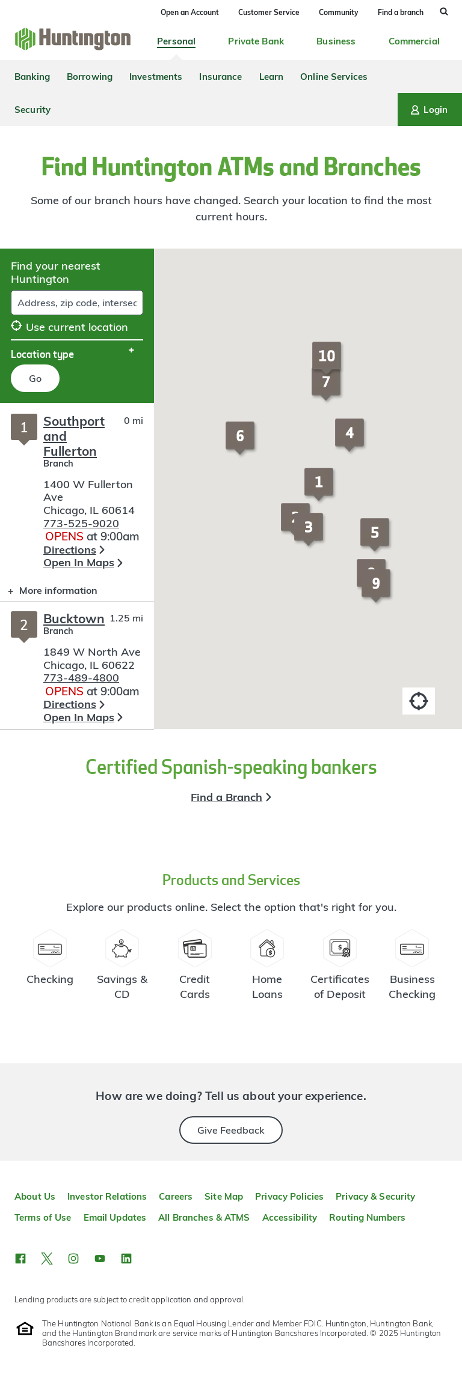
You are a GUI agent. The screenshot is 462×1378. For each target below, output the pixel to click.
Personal (176, 41)
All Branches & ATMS (204, 1217)
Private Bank (256, 41)
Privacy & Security (375, 1196)
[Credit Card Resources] (195, 970)
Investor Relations (107, 1196)
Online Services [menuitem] (334, 76)
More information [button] (48, 593)
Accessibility (290, 1217)
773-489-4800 (81, 677)
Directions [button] (69, 550)
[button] (320, 490)
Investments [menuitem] (155, 76)
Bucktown (74, 618)
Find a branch (401, 12)
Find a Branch (226, 797)
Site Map (224, 1196)
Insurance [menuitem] (220, 76)
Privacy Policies (289, 1196)
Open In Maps (78, 562)
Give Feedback (231, 1130)
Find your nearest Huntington (55, 272)
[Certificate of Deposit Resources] (340, 970)
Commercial (414, 41)
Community (339, 12)
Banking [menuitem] (32, 76)
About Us (34, 1196)
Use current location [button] (69, 327)
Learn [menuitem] (271, 76)
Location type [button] (42, 353)
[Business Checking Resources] (412, 970)
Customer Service (269, 12)
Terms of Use (43, 1217)
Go (35, 378)
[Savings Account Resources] (122, 970)
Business (336, 41)
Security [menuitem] (32, 109)
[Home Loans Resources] (267, 970)
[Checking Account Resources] (50, 970)
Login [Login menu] (428, 109)
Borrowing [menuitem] (89, 76)
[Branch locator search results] (77, 566)
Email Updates (115, 1217)
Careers (175, 1196)
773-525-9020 (81, 523)
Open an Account (190, 12)
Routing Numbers (367, 1217)
